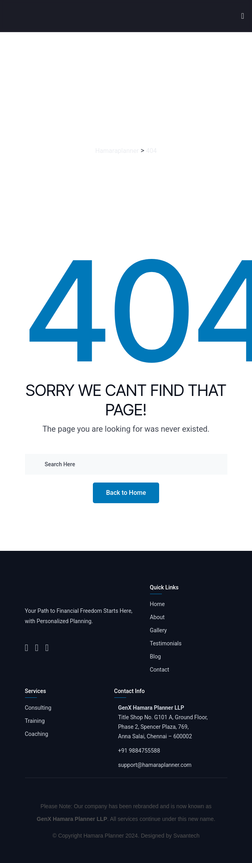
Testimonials (166, 643)
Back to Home (126, 492)
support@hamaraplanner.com (155, 765)
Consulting (38, 708)
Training (35, 721)
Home (157, 604)
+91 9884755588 (139, 750)
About (157, 617)
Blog (155, 656)
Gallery (158, 630)
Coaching (36, 734)
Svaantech (186, 835)
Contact (159, 669)
